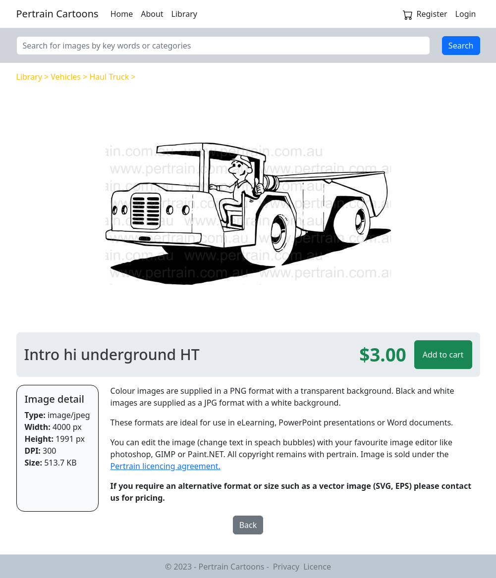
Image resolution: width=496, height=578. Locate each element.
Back (248, 525)
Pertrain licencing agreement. (165, 466)
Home (121, 13)
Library (184, 13)
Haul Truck (109, 76)
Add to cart (443, 354)
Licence (317, 566)
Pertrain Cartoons (57, 13)
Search (461, 45)
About (152, 13)
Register (432, 13)
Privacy (286, 566)
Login (465, 13)
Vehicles (66, 76)
